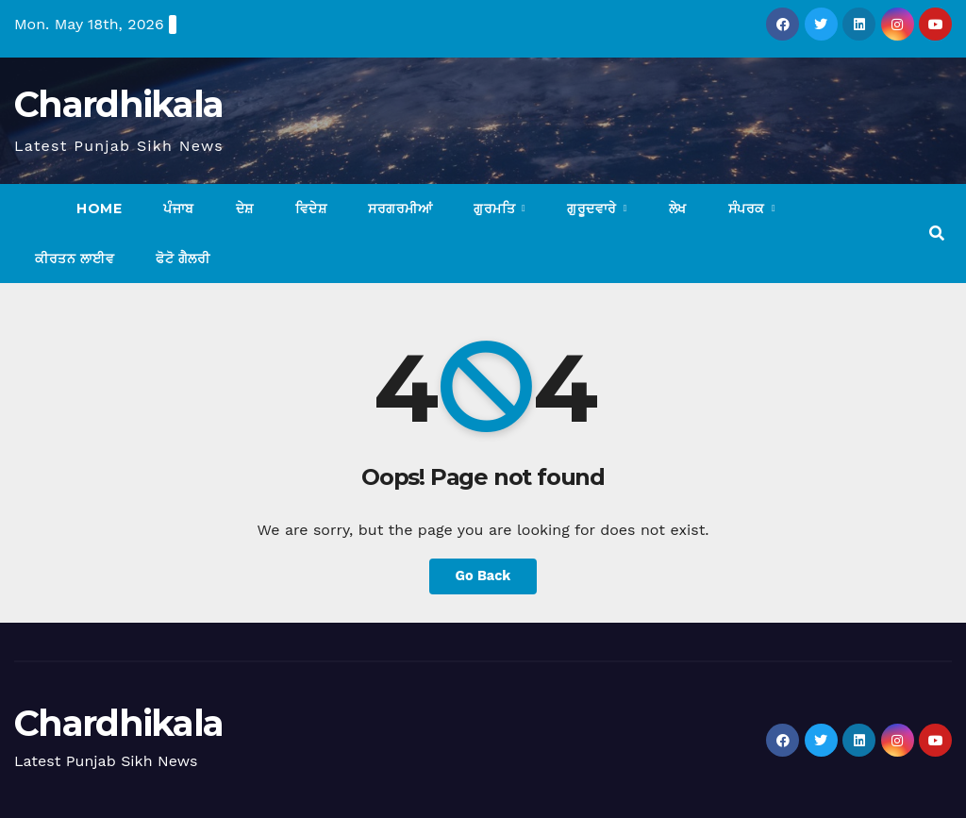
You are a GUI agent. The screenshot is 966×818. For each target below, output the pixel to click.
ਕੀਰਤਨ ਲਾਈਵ (74, 258)
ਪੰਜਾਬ (178, 208)
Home (99, 208)
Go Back (483, 576)
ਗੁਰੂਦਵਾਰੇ (594, 208)
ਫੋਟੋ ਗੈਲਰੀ (182, 258)
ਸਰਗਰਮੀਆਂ (400, 208)
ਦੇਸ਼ (245, 208)
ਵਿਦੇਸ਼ (311, 208)
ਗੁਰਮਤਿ (497, 208)
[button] (936, 233)
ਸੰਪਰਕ (749, 208)
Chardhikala (118, 104)
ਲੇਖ (678, 208)
